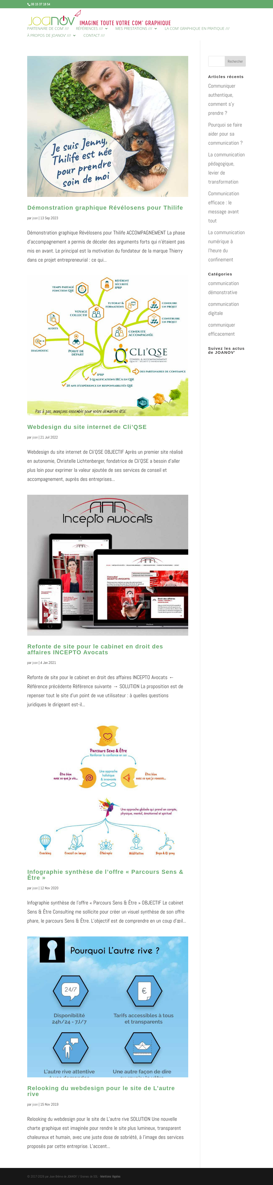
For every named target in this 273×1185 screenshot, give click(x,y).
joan (35, 218)
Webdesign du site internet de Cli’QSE (87, 427)
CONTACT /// (94, 36)
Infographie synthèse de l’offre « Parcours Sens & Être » (105, 875)
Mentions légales (110, 1176)
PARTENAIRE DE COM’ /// (48, 29)
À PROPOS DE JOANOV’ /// (49, 36)
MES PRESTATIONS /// (133, 29)
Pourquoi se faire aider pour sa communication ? (225, 133)
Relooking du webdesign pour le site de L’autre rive (101, 1091)
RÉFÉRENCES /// (89, 29)
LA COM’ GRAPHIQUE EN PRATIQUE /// (197, 29)
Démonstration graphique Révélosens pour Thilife (105, 207)
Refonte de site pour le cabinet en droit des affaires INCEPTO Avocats (95, 649)
